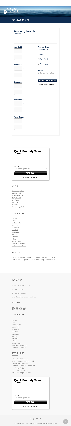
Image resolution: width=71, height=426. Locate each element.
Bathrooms (18, 64)
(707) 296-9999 (19, 289)
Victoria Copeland (18, 191)
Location (17, 34)
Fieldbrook (15, 225)
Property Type (43, 47)
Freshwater (16, 232)
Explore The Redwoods (20, 363)
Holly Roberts (16, 198)
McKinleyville (16, 223)
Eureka (14, 218)
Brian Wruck (16, 202)
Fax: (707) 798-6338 (20, 293)
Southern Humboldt (19, 246)
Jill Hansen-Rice (17, 195)
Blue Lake (15, 227)
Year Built (18, 47)
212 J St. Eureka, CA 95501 (22, 285)
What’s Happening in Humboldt (23, 361)
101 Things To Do (18, 368)
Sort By (41, 70)
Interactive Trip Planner (20, 370)
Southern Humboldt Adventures (23, 366)
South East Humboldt (19, 243)
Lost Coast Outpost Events (21, 372)
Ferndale (15, 237)
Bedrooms (18, 82)
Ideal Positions (52, 423)
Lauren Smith (16, 193)
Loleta (14, 239)
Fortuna (14, 234)
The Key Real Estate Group (28, 423)
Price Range (19, 117)
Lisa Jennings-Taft (18, 207)
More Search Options (47, 84)
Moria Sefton (16, 204)
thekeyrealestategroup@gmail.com (25, 297)
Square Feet (19, 99)
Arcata (14, 220)
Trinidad (15, 230)
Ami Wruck (15, 200)
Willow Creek (16, 241)
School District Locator (20, 359)
